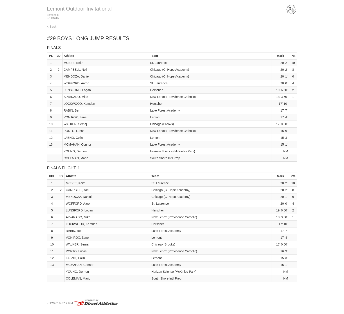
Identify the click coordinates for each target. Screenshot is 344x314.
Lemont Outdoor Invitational (79, 9)
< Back (51, 26)
